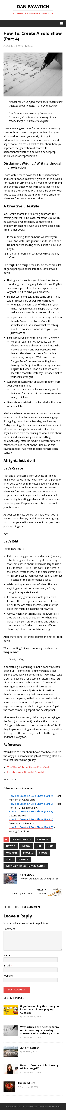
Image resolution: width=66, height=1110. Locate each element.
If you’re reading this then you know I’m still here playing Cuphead (39, 1009)
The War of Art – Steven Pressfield (28, 767)
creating (42, 839)
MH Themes (54, 1106)
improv (26, 846)
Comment (9, 929)
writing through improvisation (25, 866)
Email (7, 965)
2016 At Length (29, 1047)
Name (7, 955)
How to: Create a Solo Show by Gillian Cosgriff (39, 1067)
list (39, 846)
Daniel (30, 46)
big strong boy (21, 839)
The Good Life (26, 1083)
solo (9, 859)
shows (43, 852)
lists (50, 846)
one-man (11, 852)
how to (10, 846)
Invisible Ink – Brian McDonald (25, 772)
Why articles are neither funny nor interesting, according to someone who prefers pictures (39, 1030)
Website (8, 975)
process (28, 852)
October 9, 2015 (14, 46)
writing (23, 859)
